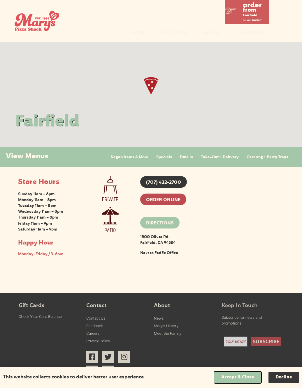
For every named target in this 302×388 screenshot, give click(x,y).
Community (253, 33)
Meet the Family (167, 333)
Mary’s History (166, 326)
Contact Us (95, 318)
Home (138, 33)
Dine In (186, 157)
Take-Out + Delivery (220, 157)
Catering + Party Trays (267, 157)
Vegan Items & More (129, 157)
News (159, 318)
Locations (174, 33)
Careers (93, 333)
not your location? (252, 20)
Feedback (94, 326)
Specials (164, 157)
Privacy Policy (98, 341)
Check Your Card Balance (40, 316)
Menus (213, 33)
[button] (247, 11)
